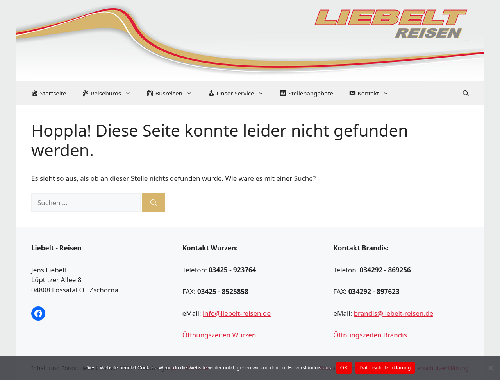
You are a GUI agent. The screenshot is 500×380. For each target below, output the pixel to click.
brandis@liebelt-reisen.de (393, 313)
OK (344, 368)
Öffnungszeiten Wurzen (219, 334)
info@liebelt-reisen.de (237, 313)
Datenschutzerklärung (385, 368)
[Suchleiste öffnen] (466, 93)
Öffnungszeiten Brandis (370, 334)
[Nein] (490, 368)
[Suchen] (153, 202)
